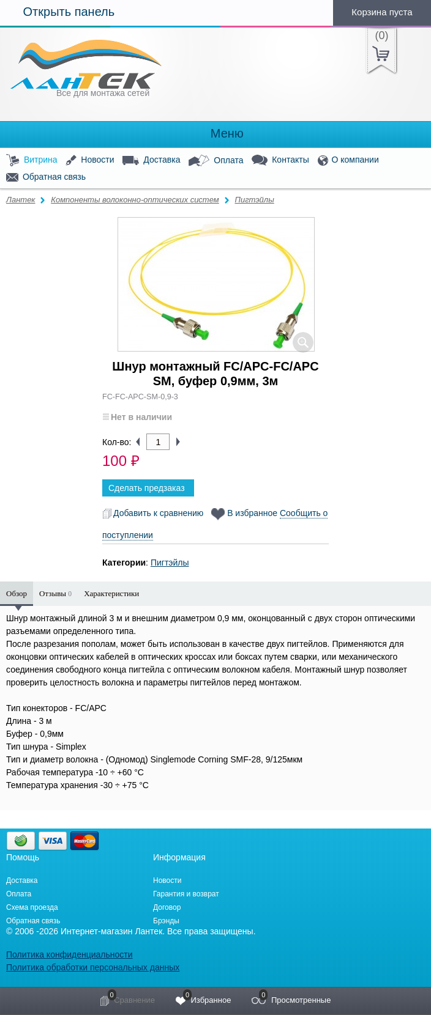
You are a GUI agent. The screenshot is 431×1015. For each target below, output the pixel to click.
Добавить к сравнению (152, 513)
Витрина (32, 160)
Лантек (21, 199)
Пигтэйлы (254, 199)
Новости (90, 160)
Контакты (280, 160)
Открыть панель (57, 11)
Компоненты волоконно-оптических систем (135, 199)
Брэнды (166, 921)
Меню (215, 134)
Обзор (16, 593)
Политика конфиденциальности (69, 954)
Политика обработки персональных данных (92, 967)
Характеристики (111, 593)
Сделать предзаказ (146, 488)
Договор (167, 907)
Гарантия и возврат (186, 894)
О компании (348, 160)
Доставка (151, 160)
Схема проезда (32, 907)
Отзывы (55, 593)
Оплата (216, 161)
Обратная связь (46, 177)
